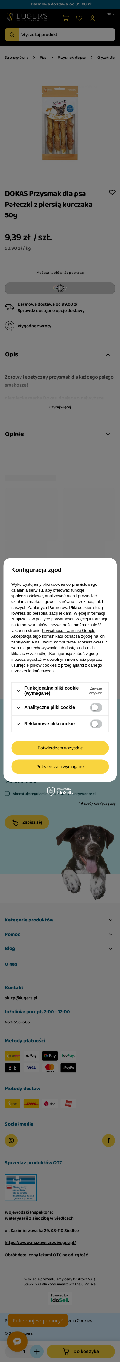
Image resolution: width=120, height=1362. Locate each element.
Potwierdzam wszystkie (60, 748)
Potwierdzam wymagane (60, 766)
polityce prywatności (54, 619)
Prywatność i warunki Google (68, 630)
